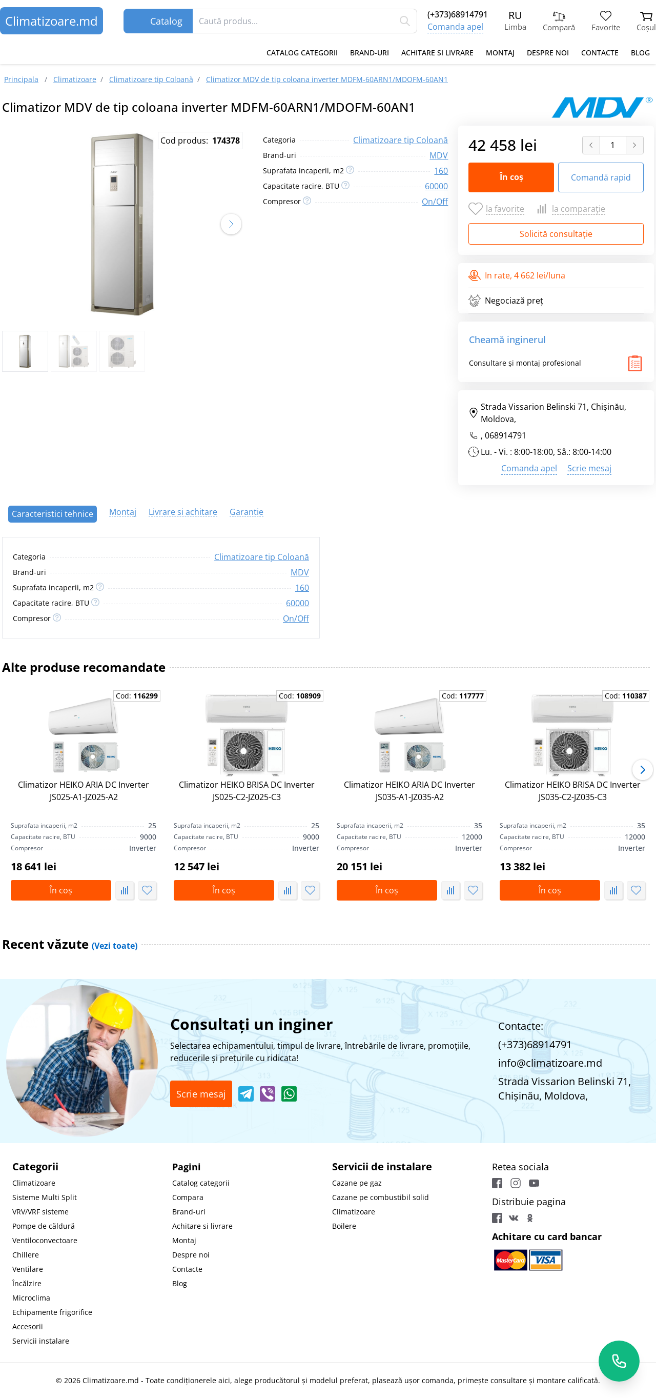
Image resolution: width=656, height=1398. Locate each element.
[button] (231, 224)
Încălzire (27, 1283)
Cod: (137, 696)
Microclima (31, 1298)
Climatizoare (33, 1183)
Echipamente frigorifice (52, 1312)
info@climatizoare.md (550, 1063)
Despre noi (548, 52)
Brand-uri (369, 52)
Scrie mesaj (589, 468)
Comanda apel (455, 26)
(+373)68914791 (457, 14)
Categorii (35, 1166)
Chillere (25, 1255)
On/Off (435, 201)
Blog (640, 52)
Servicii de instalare (382, 1166)
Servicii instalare (40, 1341)
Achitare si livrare (437, 52)
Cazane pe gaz (357, 1183)
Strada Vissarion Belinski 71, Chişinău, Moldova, (547, 413)
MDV (438, 155)
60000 (436, 186)
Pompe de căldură (43, 1226)
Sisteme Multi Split (44, 1197)
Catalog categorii (302, 52)
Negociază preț (505, 300)
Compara (187, 1197)
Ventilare (27, 1269)
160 (441, 170)
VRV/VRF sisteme (40, 1211)
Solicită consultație (556, 233)
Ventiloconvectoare (44, 1240)
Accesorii (27, 1326)
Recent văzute (69, 944)
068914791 (505, 435)
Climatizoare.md (51, 20)
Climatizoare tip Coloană (400, 140)
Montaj (500, 52)
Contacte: (520, 1026)
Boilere (344, 1226)
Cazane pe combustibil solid (380, 1197)
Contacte (600, 52)
